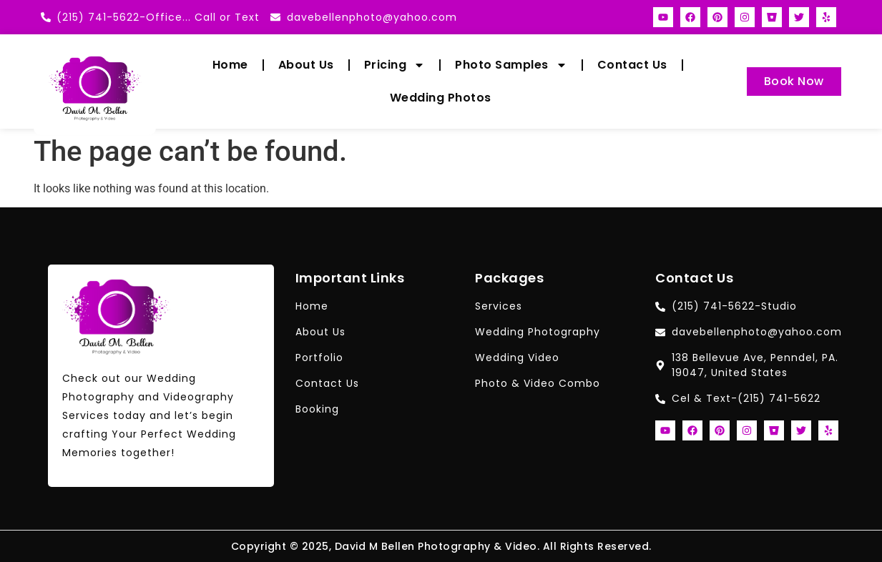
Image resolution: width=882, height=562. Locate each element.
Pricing (395, 65)
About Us (306, 64)
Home (230, 64)
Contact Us (632, 64)
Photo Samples (511, 65)
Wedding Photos (440, 97)
